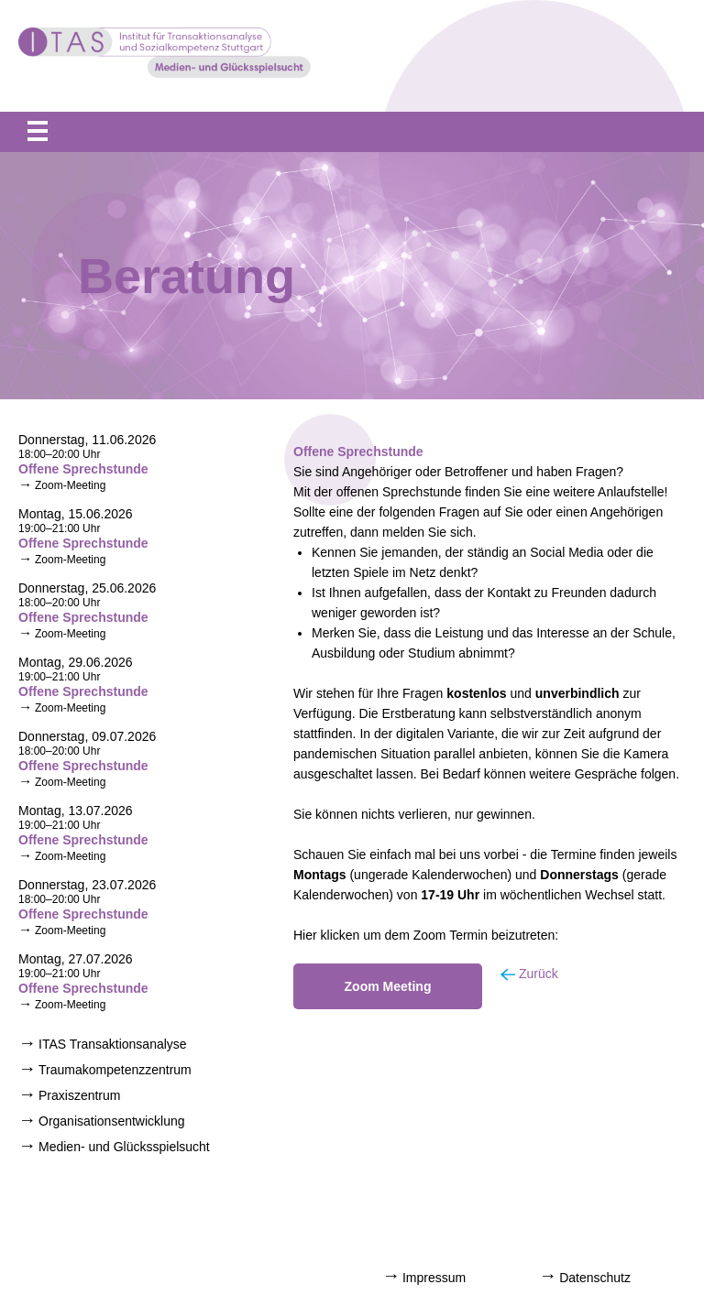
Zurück (538, 973)
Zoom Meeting (388, 986)
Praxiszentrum (79, 1095)
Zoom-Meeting (70, 485)
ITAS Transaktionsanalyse (112, 1044)
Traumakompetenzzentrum (115, 1069)
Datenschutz (595, 1277)
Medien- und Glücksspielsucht (124, 1146)
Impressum (434, 1277)
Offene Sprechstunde (83, 469)
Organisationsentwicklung (111, 1121)
